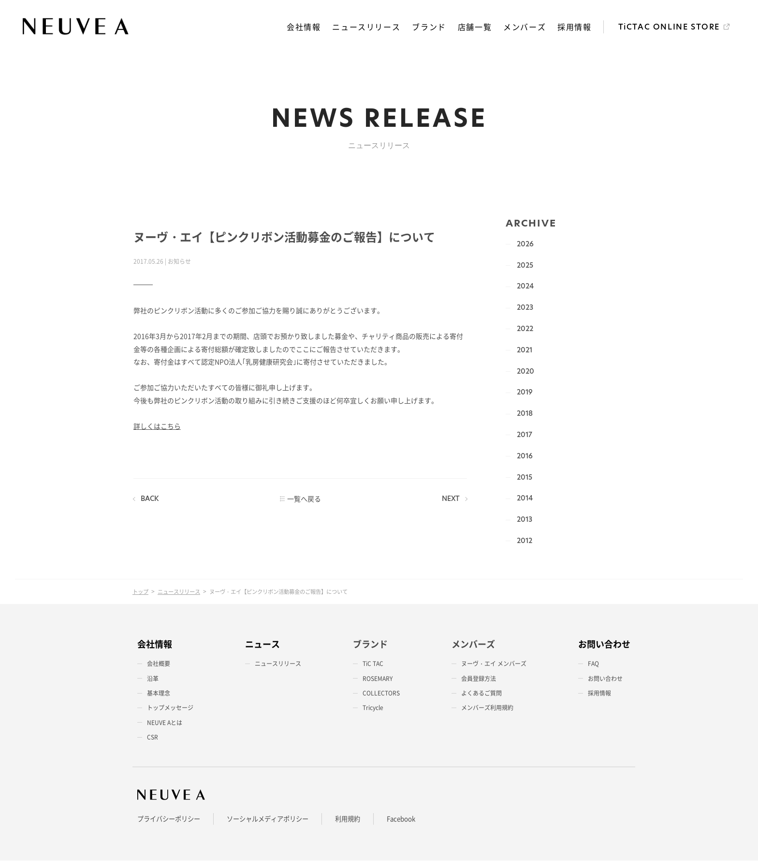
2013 (523, 521)
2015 (523, 478)
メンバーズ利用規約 (487, 709)
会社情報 (305, 27)
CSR (152, 738)
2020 (524, 372)
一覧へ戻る (303, 500)
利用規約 (359, 820)
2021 (523, 351)
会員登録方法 (478, 680)
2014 (524, 499)
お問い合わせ (605, 680)
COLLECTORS (381, 694)
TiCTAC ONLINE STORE (669, 27)
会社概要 (158, 665)
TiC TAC (373, 665)
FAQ (593, 665)
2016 (524, 457)
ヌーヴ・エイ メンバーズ (493, 665)
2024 (524, 287)
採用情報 (575, 27)
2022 (524, 329)
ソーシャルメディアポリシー (276, 820)
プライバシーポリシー (171, 820)
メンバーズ (525, 27)
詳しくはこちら (156, 427)
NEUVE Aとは (164, 724)
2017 (523, 435)
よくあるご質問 (481, 694)
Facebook (415, 820)
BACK (149, 500)
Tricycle (373, 709)
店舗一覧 (476, 27)
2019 (524, 393)
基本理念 (158, 694)
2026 (524, 245)
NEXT (450, 500)
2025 (524, 266)
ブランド (430, 27)
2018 (524, 415)
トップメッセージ (170, 709)
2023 (524, 309)
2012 (523, 541)
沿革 (153, 680)
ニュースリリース (368, 27)
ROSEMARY (378, 680)
